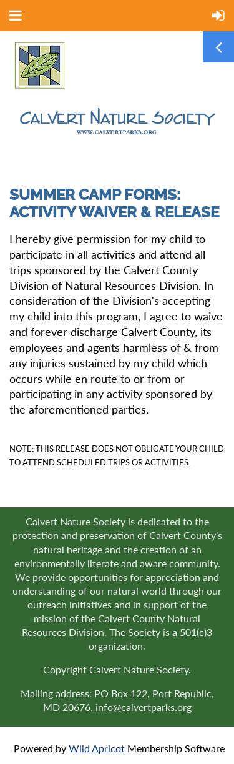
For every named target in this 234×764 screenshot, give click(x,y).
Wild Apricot (97, 748)
